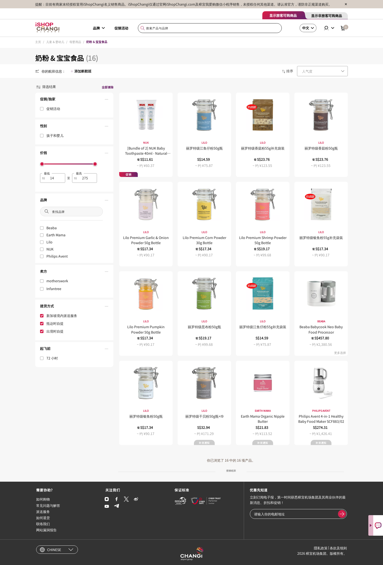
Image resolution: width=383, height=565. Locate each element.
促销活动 (121, 28)
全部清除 (107, 87)
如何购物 (43, 499)
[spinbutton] (55, 178)
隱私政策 (321, 547)
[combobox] (210, 28)
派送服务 (43, 511)
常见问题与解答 (48, 505)
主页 (38, 42)
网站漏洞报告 (46, 529)
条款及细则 (338, 547)
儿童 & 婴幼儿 (55, 42)
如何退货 (43, 517)
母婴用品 (75, 42)
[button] (74, 100)
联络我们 (43, 523)
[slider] (42, 164)
